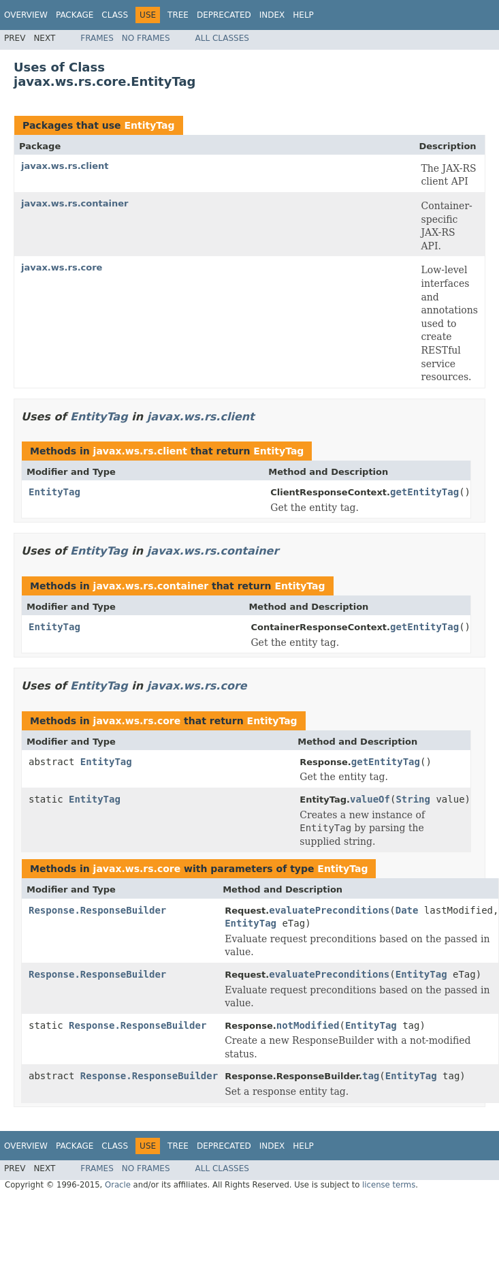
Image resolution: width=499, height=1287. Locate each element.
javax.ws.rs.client (64, 166)
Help (303, 15)
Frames (97, 38)
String (413, 799)
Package (74, 15)
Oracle (118, 1185)
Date (407, 910)
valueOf (370, 799)
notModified (308, 1025)
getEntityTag (424, 491)
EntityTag (149, 125)
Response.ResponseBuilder (97, 910)
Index (272, 15)
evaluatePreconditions (329, 910)
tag (370, 1075)
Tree (178, 15)
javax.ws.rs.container (74, 203)
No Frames (146, 38)
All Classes (222, 38)
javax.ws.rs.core (61, 267)
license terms (388, 1185)
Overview (26, 15)
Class (114, 15)
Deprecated (224, 15)
